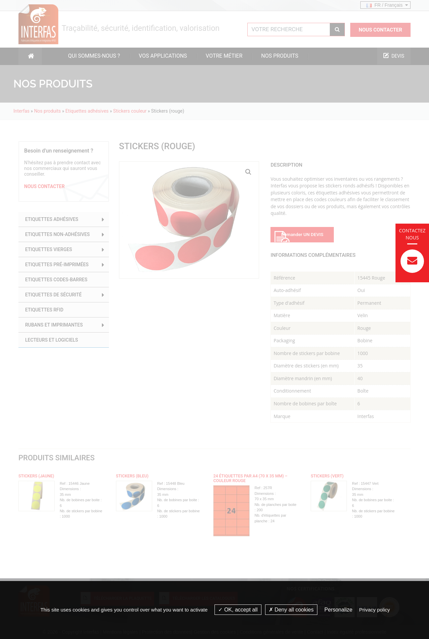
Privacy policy (374, 610)
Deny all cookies (291, 610)
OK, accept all (237, 610)
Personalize (338, 610)
